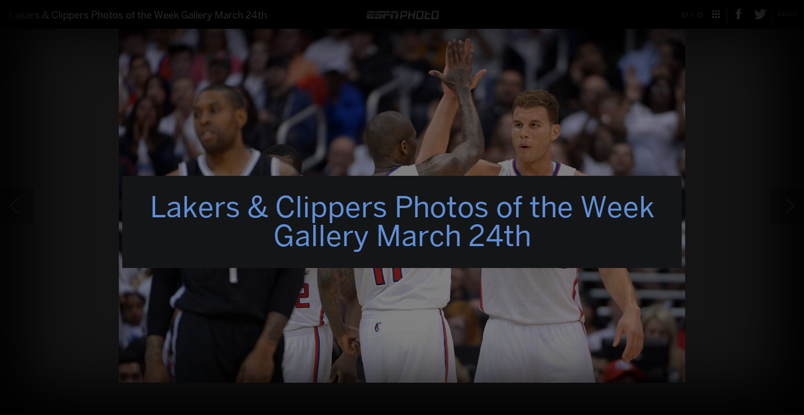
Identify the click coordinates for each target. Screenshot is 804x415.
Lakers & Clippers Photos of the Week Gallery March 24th (402, 221)
